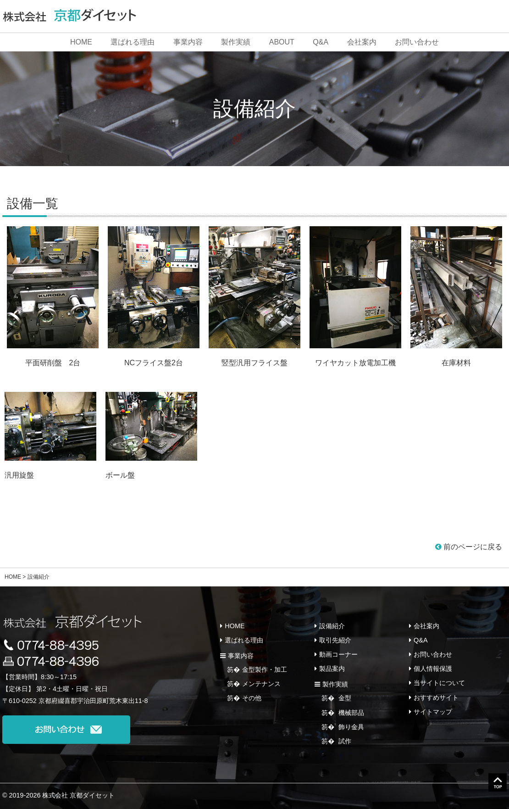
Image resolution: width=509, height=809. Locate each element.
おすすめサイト (436, 697)
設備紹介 (332, 626)
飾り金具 (350, 727)
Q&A (320, 42)
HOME (81, 42)
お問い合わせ (417, 42)
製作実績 (235, 42)
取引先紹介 (335, 640)
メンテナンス (261, 683)
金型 (344, 698)
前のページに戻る (468, 547)
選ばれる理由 (133, 42)
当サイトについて (439, 682)
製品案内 (332, 668)
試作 (344, 741)
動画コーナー (338, 654)
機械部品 (350, 712)
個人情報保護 (433, 668)
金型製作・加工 (264, 669)
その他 (251, 698)
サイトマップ (433, 711)
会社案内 (361, 42)
